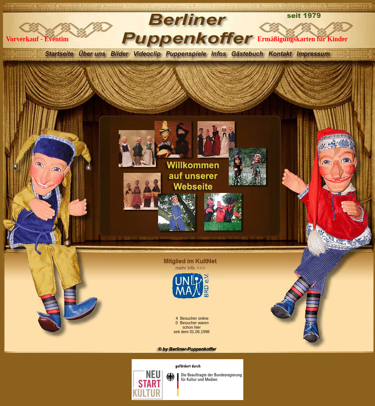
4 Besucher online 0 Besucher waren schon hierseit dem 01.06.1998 (192, 325)
